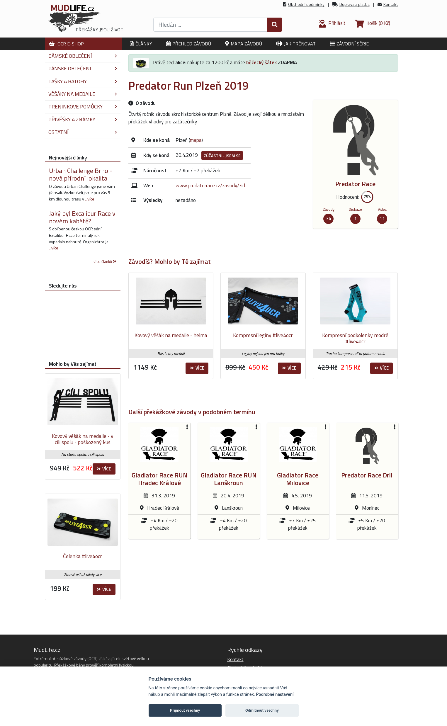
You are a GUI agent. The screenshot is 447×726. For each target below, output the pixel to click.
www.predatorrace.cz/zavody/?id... (212, 185)
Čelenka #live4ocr (82, 556)
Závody (328, 209)
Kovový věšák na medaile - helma (171, 335)
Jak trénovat (296, 43)
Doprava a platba (354, 4)
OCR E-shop (66, 43)
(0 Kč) (372, 23)
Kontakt (390, 4)
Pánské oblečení (82, 68)
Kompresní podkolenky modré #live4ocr (355, 338)
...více (89, 199)
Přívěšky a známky (82, 119)
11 (382, 218)
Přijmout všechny (185, 710)
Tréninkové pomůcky (82, 106)
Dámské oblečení (82, 56)
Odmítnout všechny (262, 710)
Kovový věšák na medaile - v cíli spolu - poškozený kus (82, 439)
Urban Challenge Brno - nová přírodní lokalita (80, 174)
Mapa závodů (243, 43)
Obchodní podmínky (306, 4)
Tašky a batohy (82, 81)
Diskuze (355, 209)
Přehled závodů (188, 43)
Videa (382, 209)
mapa (196, 140)
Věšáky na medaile (82, 94)
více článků (105, 261)
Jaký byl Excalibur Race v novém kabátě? (82, 217)
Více (197, 368)
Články (141, 43)
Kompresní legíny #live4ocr (263, 335)
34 (328, 218)
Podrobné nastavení (274, 694)
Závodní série (349, 43)
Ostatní (82, 132)
